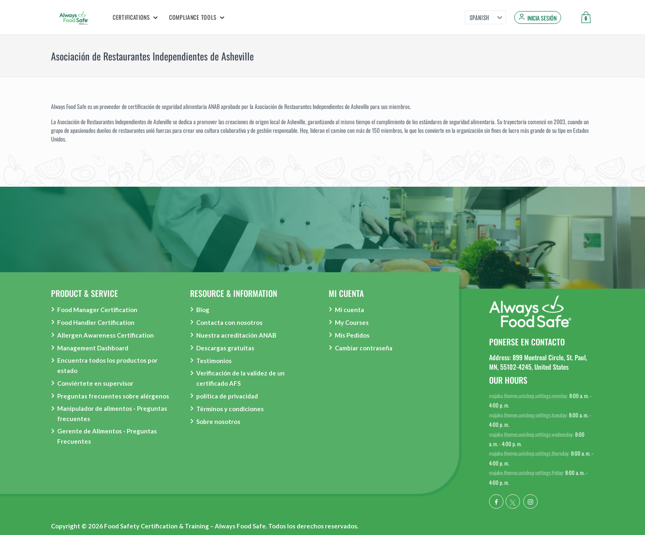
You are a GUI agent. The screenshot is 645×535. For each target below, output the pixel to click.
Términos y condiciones (230, 408)
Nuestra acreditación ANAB (236, 335)
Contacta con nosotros (229, 322)
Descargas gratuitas (225, 348)
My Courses (352, 322)
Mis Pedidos (352, 335)
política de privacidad (227, 396)
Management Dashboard (92, 348)
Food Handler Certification (96, 322)
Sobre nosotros (218, 421)
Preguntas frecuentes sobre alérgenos (113, 396)
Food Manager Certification (97, 309)
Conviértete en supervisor (95, 383)
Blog (202, 309)
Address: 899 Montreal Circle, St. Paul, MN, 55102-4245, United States (538, 361)
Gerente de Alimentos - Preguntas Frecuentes (107, 436)
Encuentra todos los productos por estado (107, 365)
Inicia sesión (542, 18)
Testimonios (214, 360)
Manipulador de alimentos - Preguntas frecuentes (112, 413)
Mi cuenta (349, 309)
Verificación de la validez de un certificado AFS (240, 378)
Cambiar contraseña (363, 348)
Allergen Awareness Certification (105, 335)
